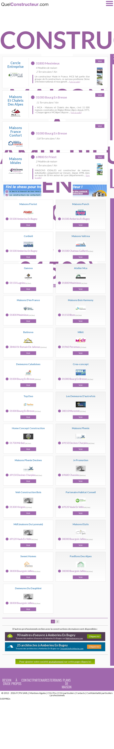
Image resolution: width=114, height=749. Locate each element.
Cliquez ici (94, 636)
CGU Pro (52, 693)
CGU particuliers (66, 693)
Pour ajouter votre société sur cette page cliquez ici (55, 661)
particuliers (107, 693)
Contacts (80, 693)
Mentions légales (37, 693)
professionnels (58, 695)
